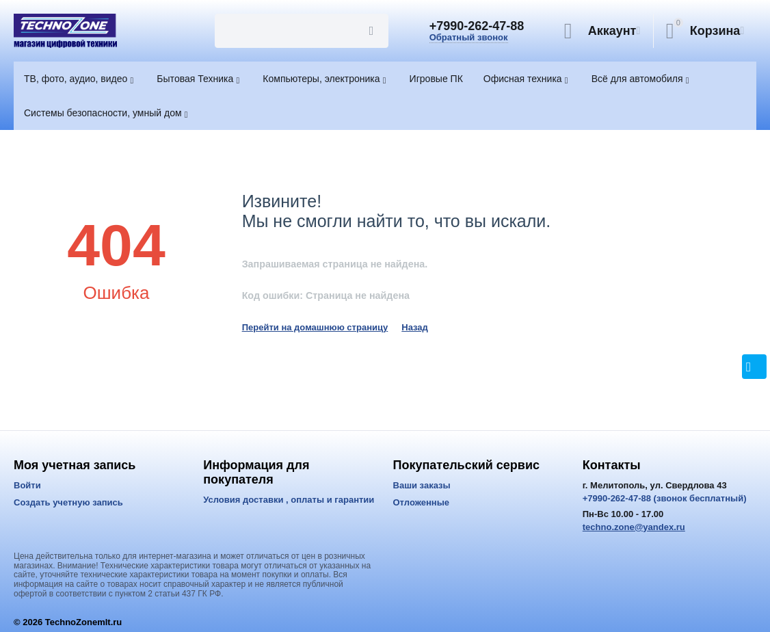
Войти (27, 485)
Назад (414, 327)
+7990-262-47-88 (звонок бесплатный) (665, 498)
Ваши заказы (422, 485)
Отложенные (421, 502)
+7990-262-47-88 (477, 26)
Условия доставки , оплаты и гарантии (288, 500)
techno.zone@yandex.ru (634, 527)
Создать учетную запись (68, 502)
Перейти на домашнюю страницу (315, 327)
